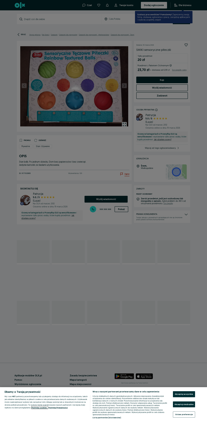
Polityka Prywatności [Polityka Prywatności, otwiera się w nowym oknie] (58, 407)
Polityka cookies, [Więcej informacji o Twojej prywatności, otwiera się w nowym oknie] (40, 407)
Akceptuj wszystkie (184, 394)
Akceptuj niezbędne (184, 404)
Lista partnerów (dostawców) (107, 417)
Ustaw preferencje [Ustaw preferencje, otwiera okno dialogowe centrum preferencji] (184, 414)
